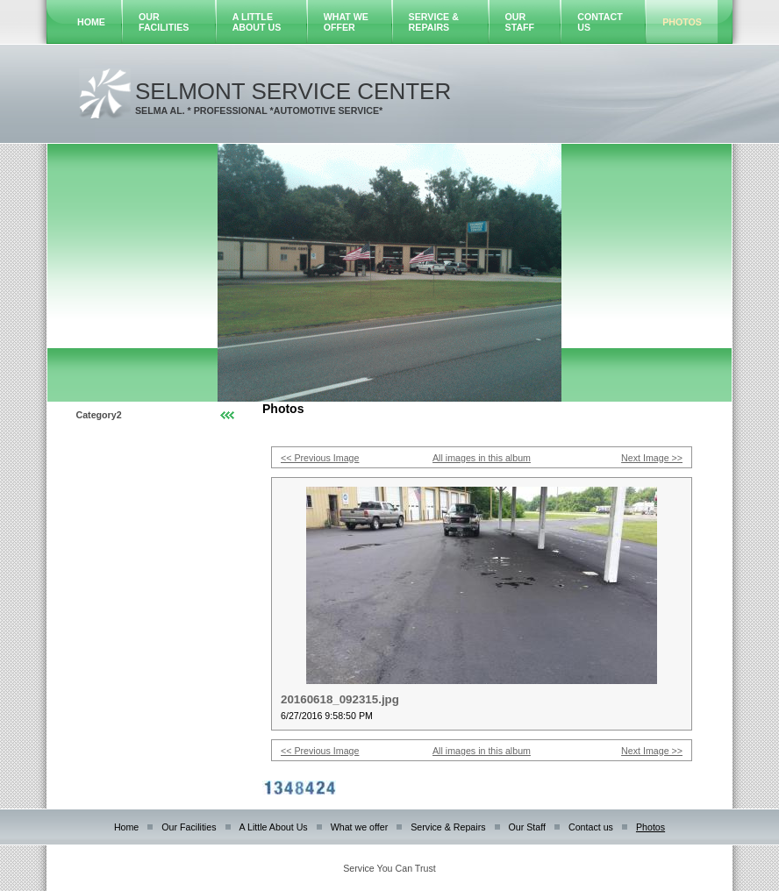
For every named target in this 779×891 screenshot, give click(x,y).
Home (91, 22)
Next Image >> (652, 458)
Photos (682, 22)
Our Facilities (164, 21)
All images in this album (481, 458)
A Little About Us (257, 21)
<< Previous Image (320, 458)
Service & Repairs (434, 21)
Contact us (590, 827)
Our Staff (520, 21)
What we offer (346, 21)
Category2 (99, 415)
